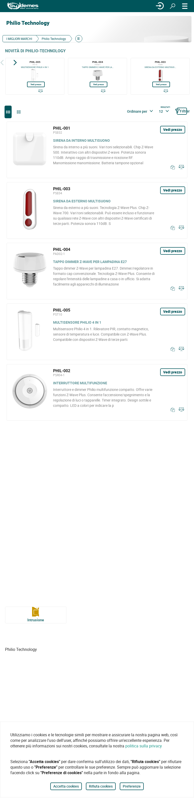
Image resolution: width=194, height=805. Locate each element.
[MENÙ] (185, 6)
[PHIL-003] (160, 76)
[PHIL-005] (35, 76)
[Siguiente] (15, 62)
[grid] (18, 112)
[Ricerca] (172, 6)
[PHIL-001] (97, 150)
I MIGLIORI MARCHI (19, 39)
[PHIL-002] (97, 392)
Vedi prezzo (36, 84)
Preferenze (132, 786)
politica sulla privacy (143, 746)
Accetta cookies (66, 786)
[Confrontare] (40, 91)
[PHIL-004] (97, 76)
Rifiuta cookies (101, 786)
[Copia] (171, 167)
